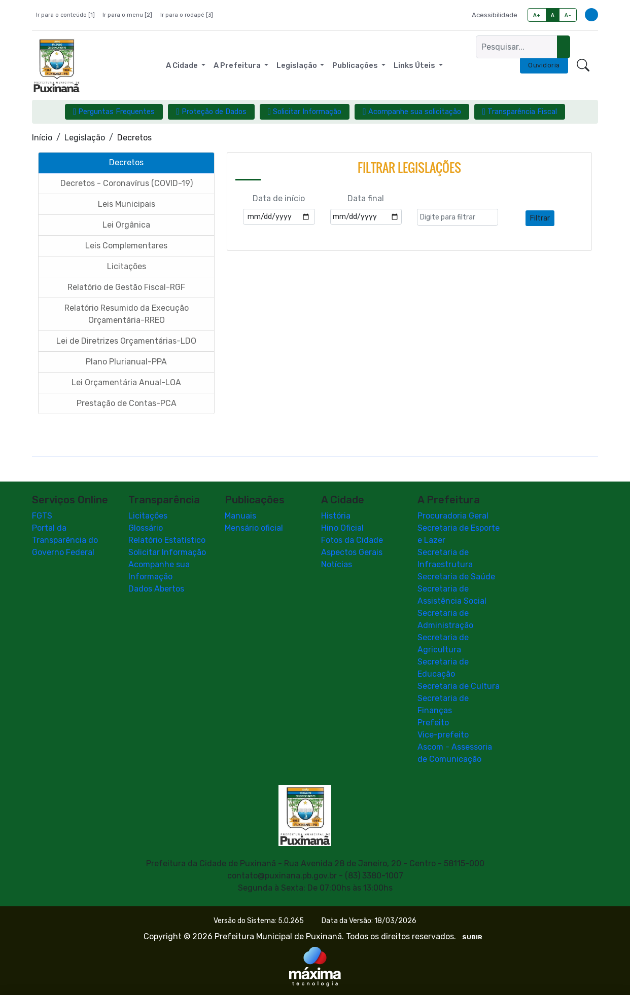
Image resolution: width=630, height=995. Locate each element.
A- (568, 15)
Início (42, 137)
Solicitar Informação (167, 552)
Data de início (279, 199)
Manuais (240, 516)
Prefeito (433, 722)
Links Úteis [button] (415, 65)
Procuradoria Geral (452, 516)
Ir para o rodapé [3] (186, 15)
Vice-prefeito (443, 735)
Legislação (84, 137)
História (336, 516)
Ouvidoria (544, 65)
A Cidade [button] (182, 65)
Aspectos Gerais (351, 552)
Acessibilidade (494, 15)
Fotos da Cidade (352, 540)
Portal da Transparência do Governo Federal (65, 540)
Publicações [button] (355, 65)
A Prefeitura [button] (238, 65)
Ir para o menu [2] (127, 15)
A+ (537, 15)
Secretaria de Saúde (456, 576)
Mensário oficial (254, 528)
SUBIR (472, 937)
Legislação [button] (297, 65)
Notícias (336, 564)
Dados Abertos (156, 589)
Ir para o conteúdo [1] (65, 15)
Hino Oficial (342, 528)
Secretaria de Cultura (458, 686)
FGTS (42, 516)
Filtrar (540, 218)
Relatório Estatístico (166, 540)
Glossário (145, 528)
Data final (365, 199)
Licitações (147, 516)
